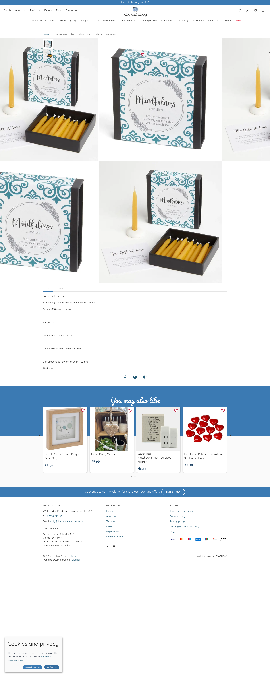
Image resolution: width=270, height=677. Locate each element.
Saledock (75, 560)
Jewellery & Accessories (190, 21)
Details (48, 289)
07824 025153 (54, 516)
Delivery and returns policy (184, 526)
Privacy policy (177, 521)
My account (112, 532)
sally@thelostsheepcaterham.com (68, 521)
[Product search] (240, 10)
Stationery (166, 21)
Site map (74, 556)
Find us (110, 511)
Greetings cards (148, 21)
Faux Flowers (127, 21)
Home (46, 34)
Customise (52, 667)
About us (20, 10)
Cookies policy (177, 516)
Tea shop (35, 10)
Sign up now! (173, 492)
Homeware (109, 21)
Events (48, 10)
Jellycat (84, 21)
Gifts (96, 21)
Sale (238, 21)
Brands (227, 21)
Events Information (66, 10)
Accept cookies (32, 667)
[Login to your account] (248, 10)
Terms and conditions (181, 511)
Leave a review (114, 537)
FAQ (172, 532)
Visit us (7, 10)
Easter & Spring (67, 21)
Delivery (62, 289)
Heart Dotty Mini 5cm (104, 454)
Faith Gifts (213, 21)
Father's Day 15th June (41, 21)
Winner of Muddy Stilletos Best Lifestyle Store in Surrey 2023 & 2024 (135, 2)
